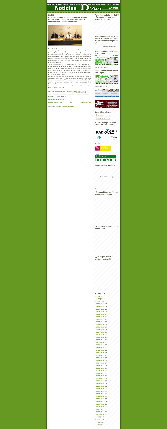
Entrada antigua (86, 103)
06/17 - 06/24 (100, 363)
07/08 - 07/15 (100, 355)
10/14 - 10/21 (100, 329)
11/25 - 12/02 (100, 314)
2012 (98, 301)
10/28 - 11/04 (100, 324)
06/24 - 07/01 (100, 360)
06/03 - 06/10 (100, 368)
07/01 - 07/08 (100, 358)
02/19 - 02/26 (100, 399)
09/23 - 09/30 (100, 337)
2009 (98, 422)
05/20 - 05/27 (100, 373)
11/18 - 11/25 (100, 317)
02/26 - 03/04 (100, 396)
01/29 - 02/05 (100, 407)
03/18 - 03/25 (100, 388)
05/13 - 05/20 (100, 376)
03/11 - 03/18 (100, 391)
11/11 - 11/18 (100, 319)
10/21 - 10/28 (100, 327)
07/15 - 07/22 (100, 353)
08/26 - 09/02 (100, 345)
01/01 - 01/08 (100, 414)
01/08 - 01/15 (100, 412)
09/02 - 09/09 (100, 342)
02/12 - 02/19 (100, 401)
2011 (98, 417)
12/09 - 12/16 (100, 309)
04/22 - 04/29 (100, 383)
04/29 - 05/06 (100, 381)
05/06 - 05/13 (100, 378)
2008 (98, 424)
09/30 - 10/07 (100, 335)
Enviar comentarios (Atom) (66, 106)
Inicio (71, 103)
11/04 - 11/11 (100, 322)
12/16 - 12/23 (100, 306)
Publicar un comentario (56, 99)
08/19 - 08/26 (100, 347)
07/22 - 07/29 (100, 350)
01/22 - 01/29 (100, 409)
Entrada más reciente (55, 103)
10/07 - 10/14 (100, 332)
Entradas (99, 115)
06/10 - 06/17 (100, 365)
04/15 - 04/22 (100, 386)
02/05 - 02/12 (100, 404)
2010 (98, 419)
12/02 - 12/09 (100, 311)
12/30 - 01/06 (100, 304)
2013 (98, 299)
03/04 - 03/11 (100, 394)
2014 (98, 296)
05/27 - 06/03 (100, 371)
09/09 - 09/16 (100, 340)
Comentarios (100, 118)
